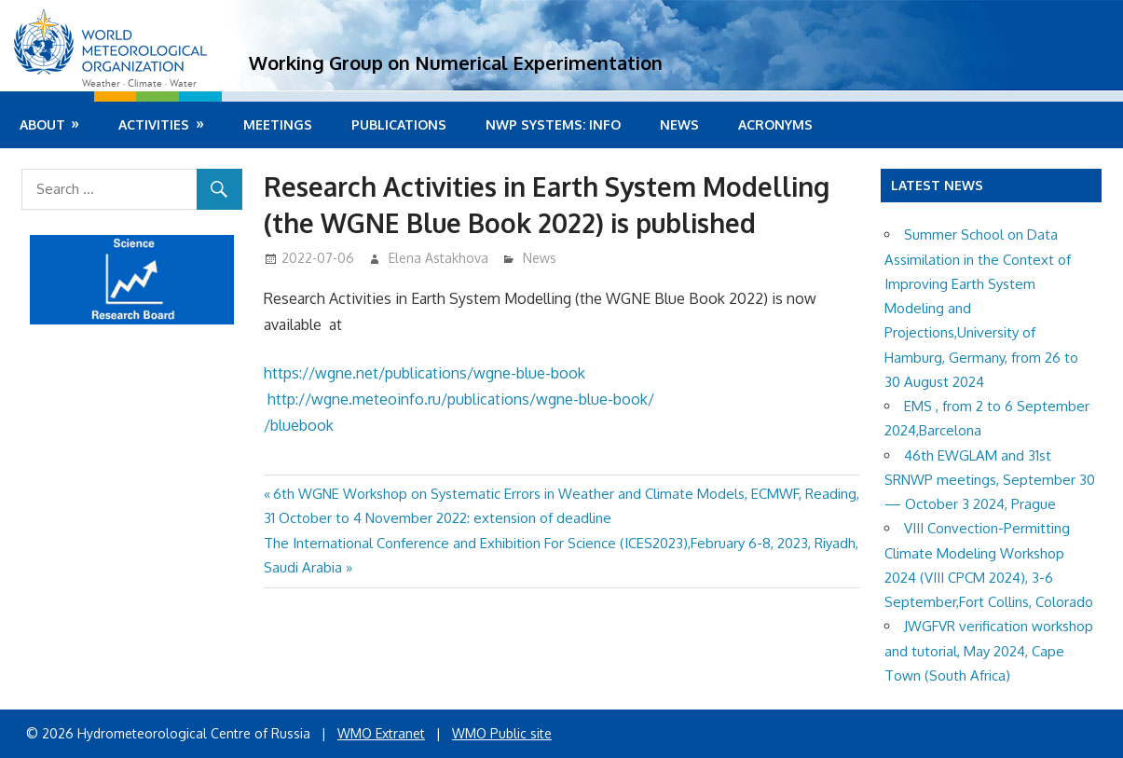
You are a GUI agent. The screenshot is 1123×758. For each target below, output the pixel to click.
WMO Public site (502, 733)
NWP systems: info (553, 124)
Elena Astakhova (438, 258)
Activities (153, 124)
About (42, 124)
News (679, 124)
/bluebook (299, 425)
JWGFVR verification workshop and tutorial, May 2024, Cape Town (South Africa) (988, 650)
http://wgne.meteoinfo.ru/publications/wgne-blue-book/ (462, 399)
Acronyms (775, 124)
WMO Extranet (381, 733)
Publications (398, 124)
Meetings (277, 124)
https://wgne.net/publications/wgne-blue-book (424, 373)
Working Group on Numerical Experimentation (456, 62)
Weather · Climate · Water (139, 83)
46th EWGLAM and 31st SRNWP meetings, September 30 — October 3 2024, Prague (989, 480)
